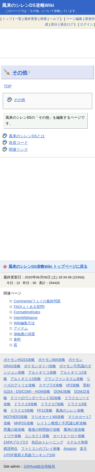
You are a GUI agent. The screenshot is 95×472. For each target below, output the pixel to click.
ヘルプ (55, 19)
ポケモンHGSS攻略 (19, 360)
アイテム (21, 328)
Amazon (70, 449)
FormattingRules (27, 312)
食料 (17, 339)
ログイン (86, 24)
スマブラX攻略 (50, 385)
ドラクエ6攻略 (25, 404)
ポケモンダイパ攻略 (40, 366)
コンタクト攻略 (37, 436)
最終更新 (30, 19)
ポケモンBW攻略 (51, 360)
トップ (7, 19)
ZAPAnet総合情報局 (39, 466)
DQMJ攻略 (62, 391)
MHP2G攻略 (23, 423)
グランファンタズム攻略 (63, 379)
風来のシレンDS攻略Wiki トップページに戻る (48, 266)
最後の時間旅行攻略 (44, 429)
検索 (43, 19)
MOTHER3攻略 (16, 417)
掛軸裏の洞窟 (24, 334)
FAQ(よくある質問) (29, 307)
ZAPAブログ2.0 (16, 442)
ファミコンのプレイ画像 (40, 449)
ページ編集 (74, 19)
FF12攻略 (44, 410)
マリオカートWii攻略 (47, 417)
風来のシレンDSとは (27, 136)
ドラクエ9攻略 (22, 410)
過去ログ (66, 24)
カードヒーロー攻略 (69, 436)
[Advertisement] (47, 43)
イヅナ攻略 (12, 436)
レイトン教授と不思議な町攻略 (62, 423)
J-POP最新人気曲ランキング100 (29, 455)
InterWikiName (25, 318)
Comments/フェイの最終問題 (37, 301)
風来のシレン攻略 (70, 410)
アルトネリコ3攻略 (25, 379)
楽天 (83, 449)
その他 (19, 72)
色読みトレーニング (47, 442)
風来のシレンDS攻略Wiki (28, 5)
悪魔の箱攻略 (14, 429)
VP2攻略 (73, 385)
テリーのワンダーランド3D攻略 (35, 398)
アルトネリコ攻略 (42, 372)
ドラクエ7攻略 (52, 404)
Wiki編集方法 (24, 323)
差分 (54, 24)
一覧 (18, 19)
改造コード (18, 142)
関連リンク (18, 149)
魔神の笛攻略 (74, 429)
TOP (8, 86)
